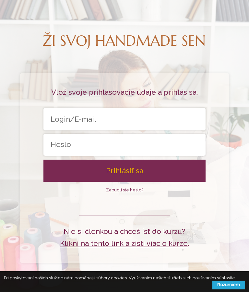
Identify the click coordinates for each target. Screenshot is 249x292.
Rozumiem (228, 284)
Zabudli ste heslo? (124, 190)
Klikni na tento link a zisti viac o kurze (124, 243)
